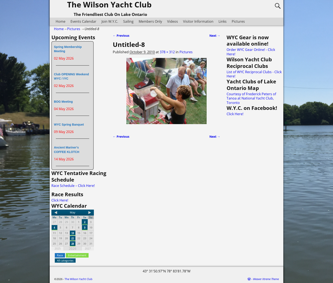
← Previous (121, 36)
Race (60, 255)
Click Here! (59, 200)
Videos (172, 21)
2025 (58, 248)
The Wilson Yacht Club (78, 279)
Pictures (238, 21)
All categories (65, 260)
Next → (214, 36)
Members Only (150, 21)
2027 (88, 248)
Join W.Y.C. (110, 21)
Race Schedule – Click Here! (73, 185)
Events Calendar (83, 21)
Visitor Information (198, 21)
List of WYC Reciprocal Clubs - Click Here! (254, 74)
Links (223, 21)
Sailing (128, 21)
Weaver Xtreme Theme (266, 279)
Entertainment (77, 255)
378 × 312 (167, 52)
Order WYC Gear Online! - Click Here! (251, 51)
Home (60, 21)
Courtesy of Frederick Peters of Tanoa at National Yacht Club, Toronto (251, 98)
